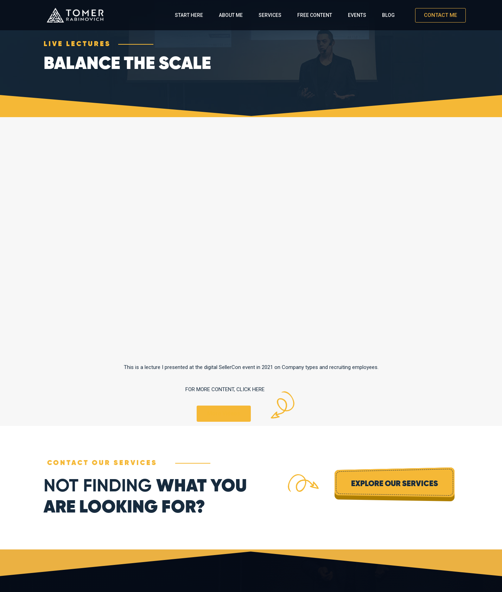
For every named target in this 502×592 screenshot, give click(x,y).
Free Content (314, 15)
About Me (231, 15)
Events (357, 15)
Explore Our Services (394, 484)
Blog (388, 15)
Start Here (189, 15)
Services (270, 15)
